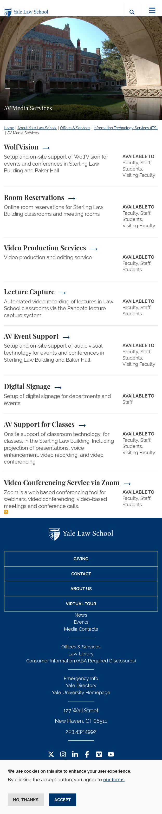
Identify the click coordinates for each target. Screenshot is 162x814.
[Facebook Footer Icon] (87, 755)
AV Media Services (23, 133)
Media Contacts (81, 629)
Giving (81, 558)
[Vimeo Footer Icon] (99, 755)
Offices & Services (75, 128)
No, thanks (25, 799)
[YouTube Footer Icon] (111, 755)
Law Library (81, 653)
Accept (62, 799)
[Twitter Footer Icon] (51, 755)
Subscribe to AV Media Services (6, 512)
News (81, 615)
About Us (81, 588)
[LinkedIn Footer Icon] (75, 755)
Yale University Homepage (81, 692)
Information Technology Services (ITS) (126, 128)
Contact (81, 573)
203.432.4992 (81, 731)
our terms (114, 779)
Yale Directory (81, 685)
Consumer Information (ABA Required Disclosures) (81, 660)
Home (9, 128)
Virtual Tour (81, 603)
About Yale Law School (37, 128)
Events (81, 622)
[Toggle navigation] (152, 10)
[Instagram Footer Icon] (63, 755)
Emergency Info (81, 678)
